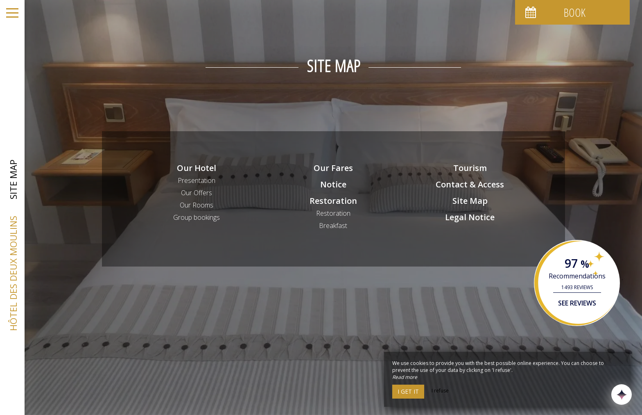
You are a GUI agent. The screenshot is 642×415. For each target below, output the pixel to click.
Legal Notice (470, 217)
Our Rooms (196, 205)
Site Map (470, 200)
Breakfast (333, 225)
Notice (333, 184)
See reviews (577, 303)
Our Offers (196, 192)
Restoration (333, 200)
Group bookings (196, 217)
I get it (408, 391)
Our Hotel (196, 167)
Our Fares (333, 167)
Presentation (196, 180)
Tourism (470, 167)
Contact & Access (470, 184)
